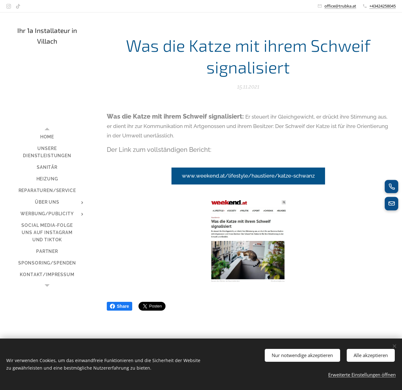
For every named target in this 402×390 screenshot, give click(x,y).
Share (119, 306)
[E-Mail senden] (391, 204)
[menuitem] (47, 137)
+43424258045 (382, 6)
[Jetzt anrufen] (391, 186)
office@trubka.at (340, 6)
